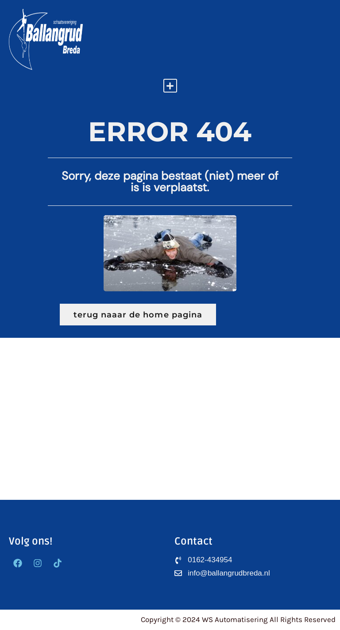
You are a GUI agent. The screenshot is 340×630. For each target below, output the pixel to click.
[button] (170, 86)
